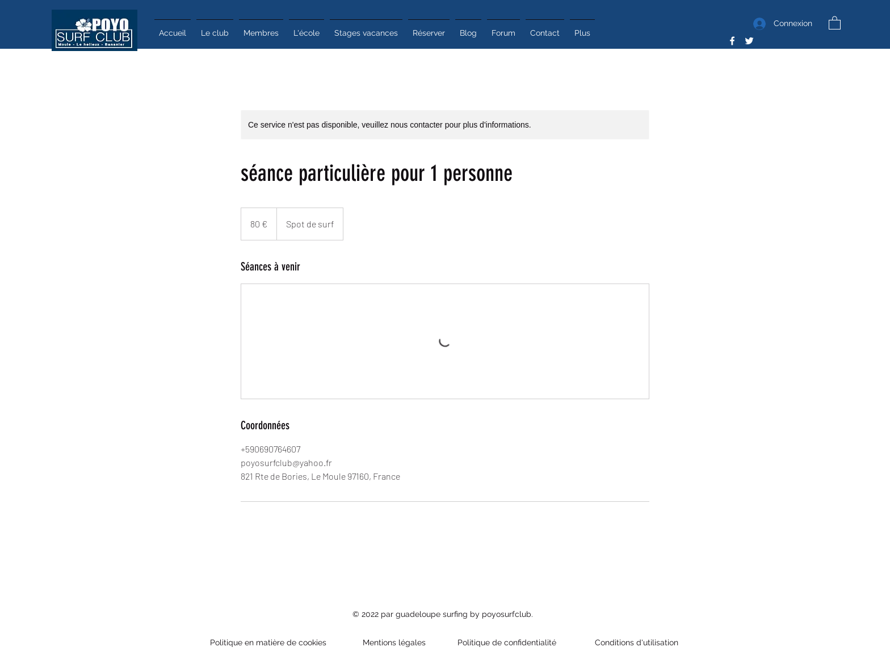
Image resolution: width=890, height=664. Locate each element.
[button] (835, 22)
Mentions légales (394, 642)
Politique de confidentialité (508, 642)
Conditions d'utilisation (634, 642)
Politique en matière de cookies (269, 642)
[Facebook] (732, 40)
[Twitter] (749, 40)
